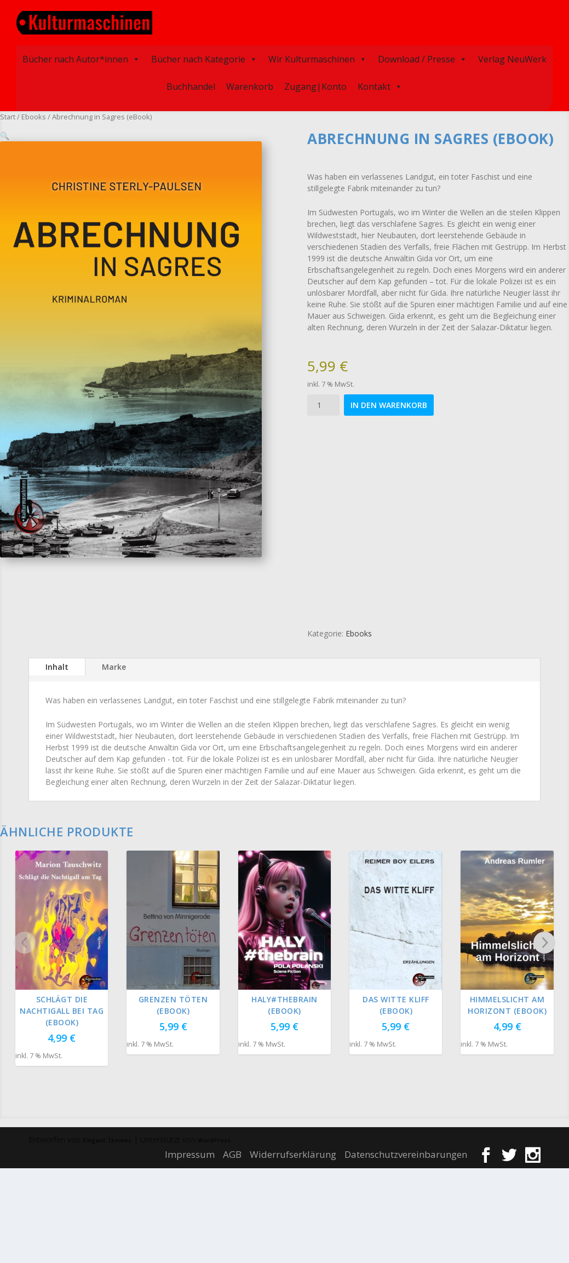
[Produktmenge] (323, 403)
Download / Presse (422, 57)
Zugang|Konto (315, 85)
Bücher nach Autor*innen (81, 57)
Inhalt (56, 664)
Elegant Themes (107, 1139)
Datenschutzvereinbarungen (405, 1152)
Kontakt (380, 85)
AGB (232, 1152)
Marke (114, 664)
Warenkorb (249, 85)
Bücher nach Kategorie (204, 57)
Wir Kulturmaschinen (317, 57)
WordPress (214, 1139)
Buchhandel (190, 85)
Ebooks (33, 115)
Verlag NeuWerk (512, 57)
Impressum (190, 1152)
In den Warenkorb (388, 403)
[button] (244, 146)
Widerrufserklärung (293, 1152)
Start (7, 115)
